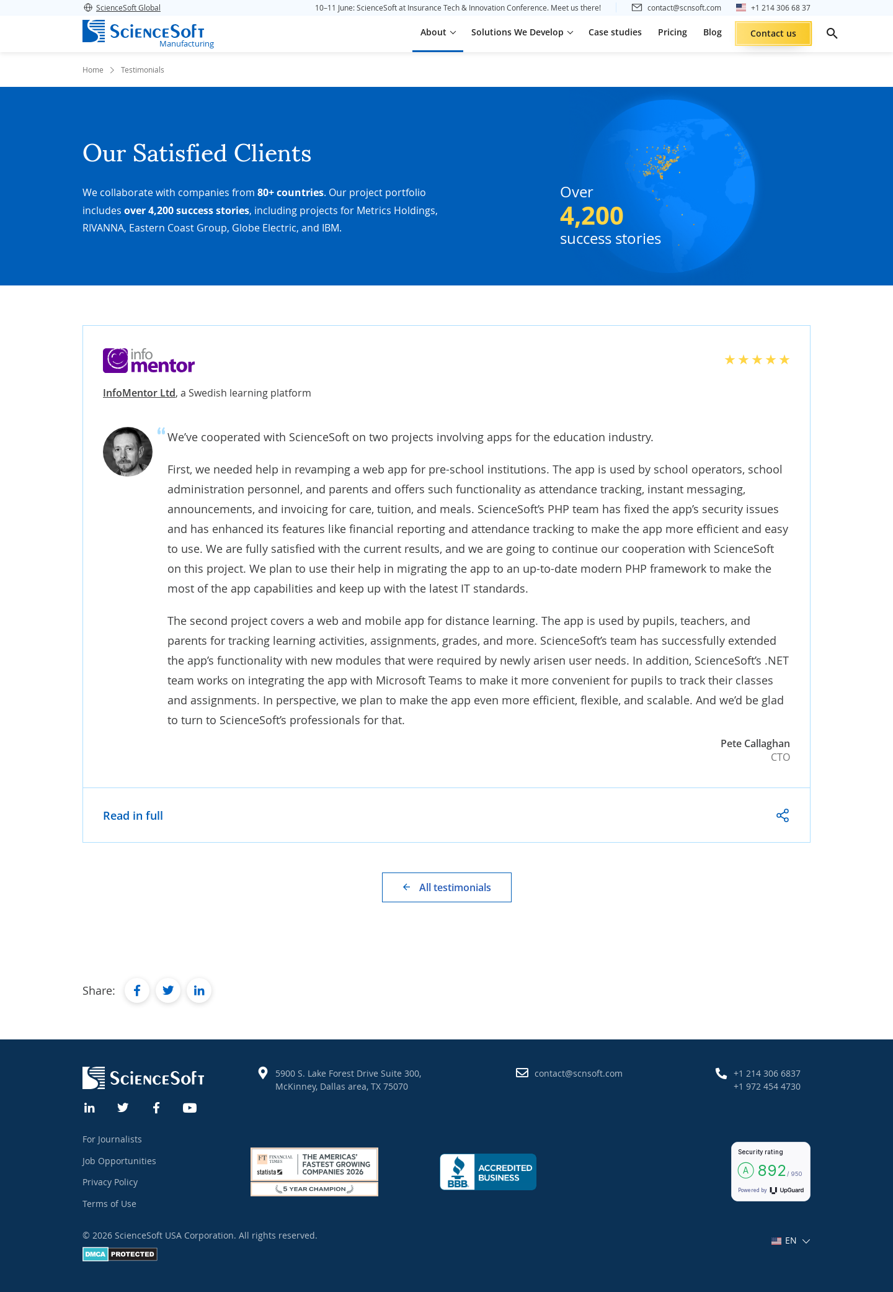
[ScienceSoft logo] (143, 31)
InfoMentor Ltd (139, 393)
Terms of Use (109, 1203)
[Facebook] (156, 1106)
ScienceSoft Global (121, 7)
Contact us (773, 33)
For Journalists (112, 1139)
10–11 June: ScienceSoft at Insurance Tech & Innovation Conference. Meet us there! (458, 7)
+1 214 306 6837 (767, 1073)
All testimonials (455, 887)
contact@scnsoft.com (579, 1073)
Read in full (133, 815)
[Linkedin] (89, 1106)
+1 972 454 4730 (767, 1086)
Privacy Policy (110, 1182)
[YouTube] (190, 1106)
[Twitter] (123, 1106)
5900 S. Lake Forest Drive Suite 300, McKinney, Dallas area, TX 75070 (348, 1079)
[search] (832, 33)
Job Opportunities (119, 1161)
